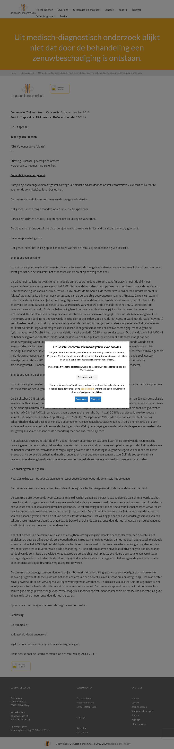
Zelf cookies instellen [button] (87, 377)
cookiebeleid (87, 388)
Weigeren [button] (95, 399)
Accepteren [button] (81, 399)
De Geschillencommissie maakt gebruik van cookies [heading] (87, 347)
